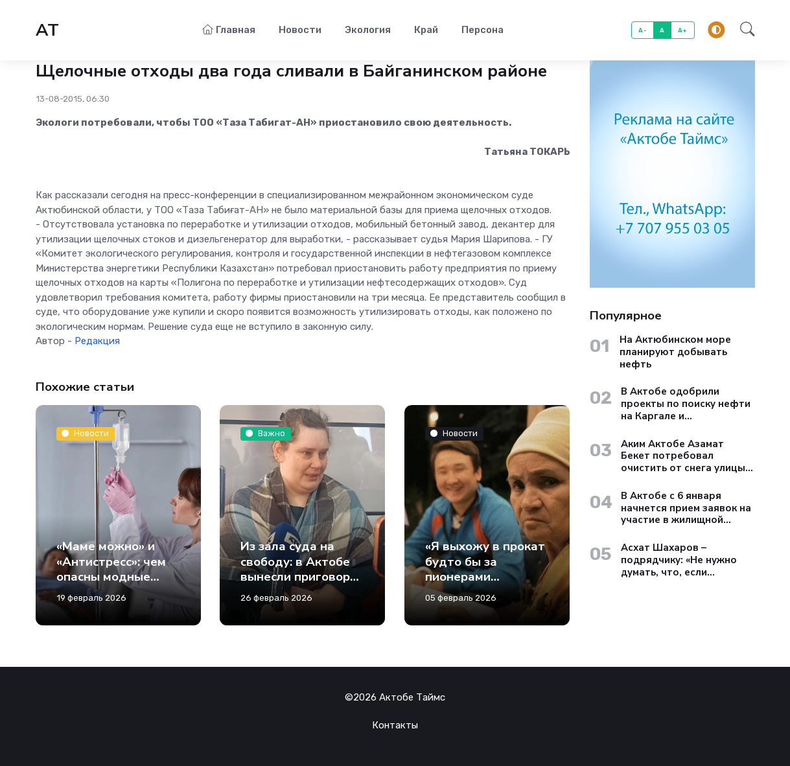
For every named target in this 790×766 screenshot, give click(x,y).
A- (642, 30)
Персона (482, 30)
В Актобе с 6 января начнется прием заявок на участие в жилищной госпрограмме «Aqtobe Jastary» (686, 508)
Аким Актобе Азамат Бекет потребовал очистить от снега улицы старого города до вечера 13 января (687, 456)
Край (426, 30)
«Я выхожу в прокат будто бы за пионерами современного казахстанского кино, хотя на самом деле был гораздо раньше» (485, 599)
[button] (743, 30)
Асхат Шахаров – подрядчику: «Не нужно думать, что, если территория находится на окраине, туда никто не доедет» (686, 560)
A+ (683, 30)
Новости (300, 30)
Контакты (395, 725)
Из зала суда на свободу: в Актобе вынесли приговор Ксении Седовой (295, 569)
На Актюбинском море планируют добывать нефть (675, 352)
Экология (368, 30)
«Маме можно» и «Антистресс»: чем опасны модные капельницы (111, 569)
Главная (228, 30)
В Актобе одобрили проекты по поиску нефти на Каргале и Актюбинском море (685, 404)
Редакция (97, 341)
